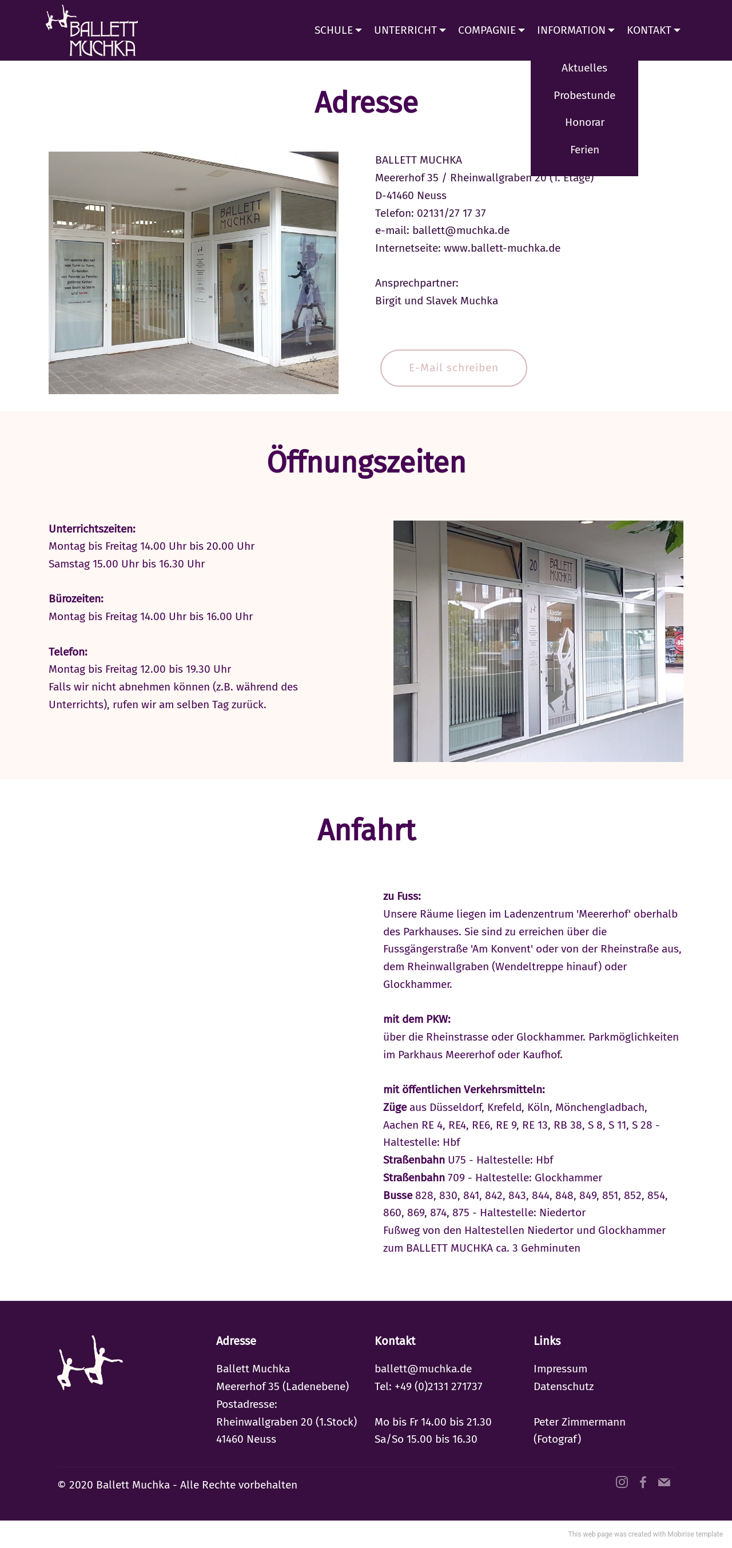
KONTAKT (649, 30)
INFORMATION (571, 30)
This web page (590, 1534)
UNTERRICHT (405, 30)
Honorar (584, 122)
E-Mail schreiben (454, 367)
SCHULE (334, 30)
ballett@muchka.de (423, 1368)
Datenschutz (564, 1386)
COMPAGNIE (487, 30)
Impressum (560, 1368)
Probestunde (584, 95)
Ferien (584, 149)
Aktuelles (584, 67)
